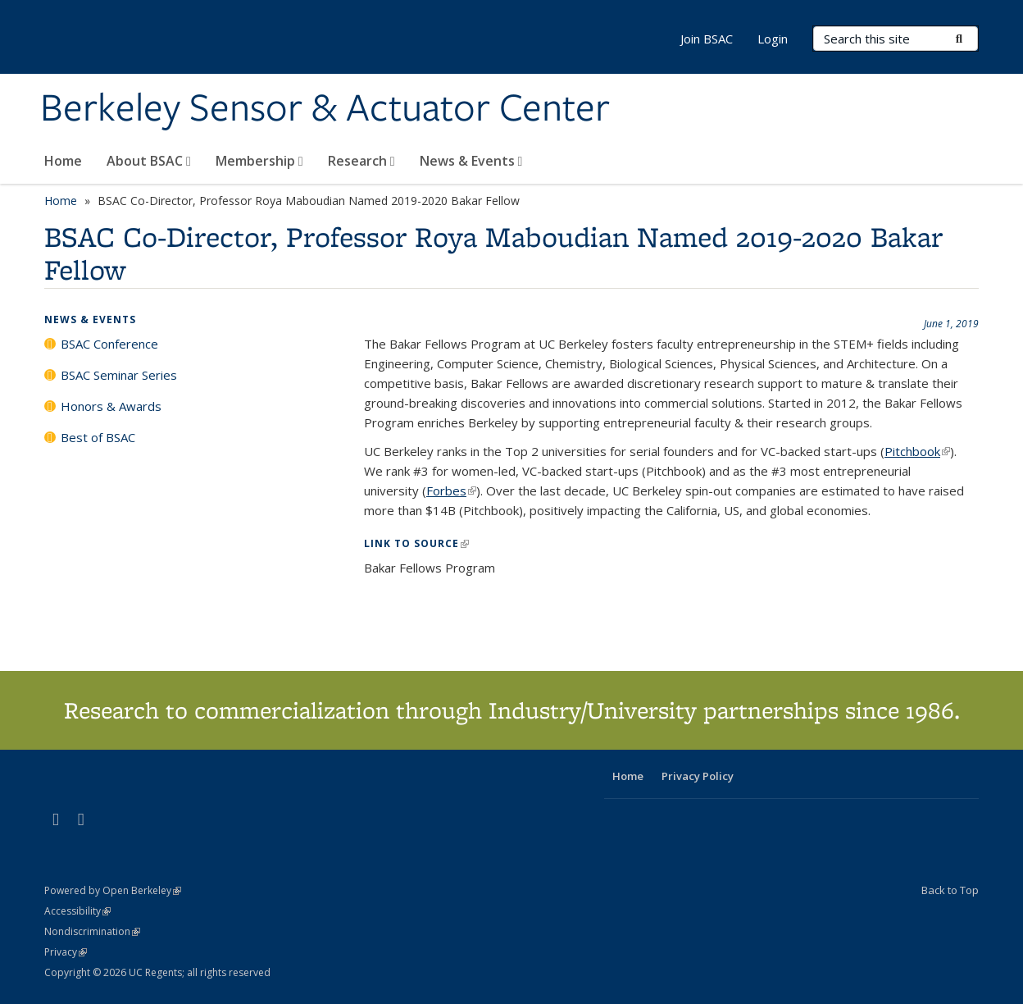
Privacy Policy (698, 776)
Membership (259, 161)
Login (772, 38)
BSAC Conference (109, 343)
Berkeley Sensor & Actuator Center (325, 109)
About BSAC (149, 161)
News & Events (471, 161)
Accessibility (77, 911)
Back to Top (950, 890)
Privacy (65, 952)
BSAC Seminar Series (119, 375)
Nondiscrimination (92, 931)
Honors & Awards (111, 406)
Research (361, 161)
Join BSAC (706, 38)
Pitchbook (917, 451)
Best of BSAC (98, 437)
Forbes (451, 490)
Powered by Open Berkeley (112, 890)
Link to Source (416, 543)
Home (63, 161)
